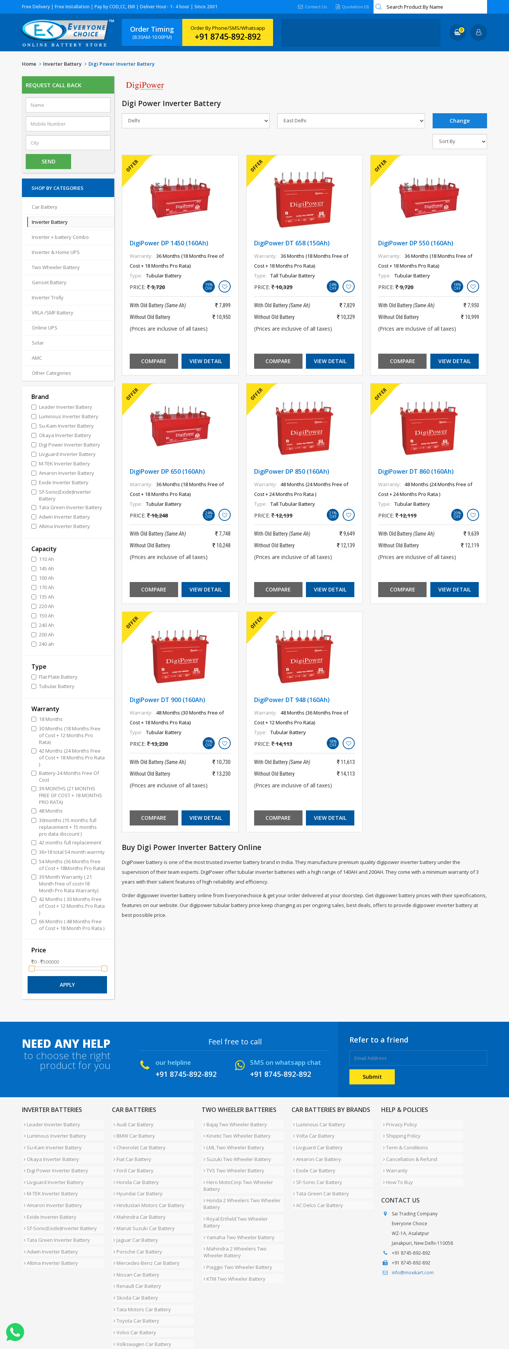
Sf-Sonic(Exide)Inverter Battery (58, 1204)
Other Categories (51, 373)
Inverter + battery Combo (60, 237)
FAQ (184, 1320)
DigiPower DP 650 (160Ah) (167, 471)
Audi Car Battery (132, 1123)
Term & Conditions (403, 1141)
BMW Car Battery (133, 1132)
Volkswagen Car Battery (141, 1295)
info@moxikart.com (413, 1257)
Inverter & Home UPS (56, 252)
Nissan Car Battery (135, 1240)
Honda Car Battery (134, 1168)
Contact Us (310, 6)
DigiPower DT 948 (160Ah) (292, 700)
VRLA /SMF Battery (52, 312)
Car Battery (44, 206)
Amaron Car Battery (316, 1150)
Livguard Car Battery (316, 1141)
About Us (55, 1320)
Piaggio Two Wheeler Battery (236, 1233)
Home (29, 63)
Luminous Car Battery (318, 1123)
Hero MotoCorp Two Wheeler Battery (236, 1171)
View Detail (205, 361)
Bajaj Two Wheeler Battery (233, 1123)
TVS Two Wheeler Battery (232, 1159)
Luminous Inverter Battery (53, 1132)
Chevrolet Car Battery (138, 1141)
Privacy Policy (398, 1123)
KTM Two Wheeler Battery (233, 1243)
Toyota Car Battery (135, 1277)
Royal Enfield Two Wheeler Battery (243, 1200)
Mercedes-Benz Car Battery (145, 1231)
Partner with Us (92, 1320)
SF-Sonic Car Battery (316, 1168)
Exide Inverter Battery (48, 1195)
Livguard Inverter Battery (52, 1168)
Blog (203, 1320)
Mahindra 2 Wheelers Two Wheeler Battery (233, 1221)
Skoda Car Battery (134, 1258)
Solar (38, 342)
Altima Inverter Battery (49, 1231)
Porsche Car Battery (136, 1222)
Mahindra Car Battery (138, 1195)
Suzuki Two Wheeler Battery (235, 1150)
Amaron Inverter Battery (51, 1186)
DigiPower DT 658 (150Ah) (292, 243)
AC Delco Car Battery (316, 1186)
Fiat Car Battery (131, 1150)
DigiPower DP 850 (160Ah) (291, 471)
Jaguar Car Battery (134, 1213)
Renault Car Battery (136, 1249)
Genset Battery (49, 282)
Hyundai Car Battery (136, 1177)
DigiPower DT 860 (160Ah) (416, 471)
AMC (37, 357)
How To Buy (396, 1168)
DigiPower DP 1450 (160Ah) (169, 243)
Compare (153, 361)
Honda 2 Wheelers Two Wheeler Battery (240, 1187)
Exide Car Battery (313, 1159)
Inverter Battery (62, 63)
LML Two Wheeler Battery (232, 1141)
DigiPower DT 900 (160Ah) (167, 700)
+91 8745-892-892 (228, 36)
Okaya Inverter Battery (49, 1150)
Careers (128, 1320)
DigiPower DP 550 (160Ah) (415, 243)
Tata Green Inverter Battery (55, 1213)
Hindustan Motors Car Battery (147, 1186)
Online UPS (44, 327)
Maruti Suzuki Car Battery (142, 1204)
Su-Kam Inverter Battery (51, 1141)
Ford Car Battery (132, 1159)
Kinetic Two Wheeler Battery (235, 1132)
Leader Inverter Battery (50, 1123)
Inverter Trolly (48, 297)
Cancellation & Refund (408, 1150)
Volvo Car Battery (133, 1286)
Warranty (393, 1159)
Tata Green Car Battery (320, 1177)
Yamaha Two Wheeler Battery (237, 1209)
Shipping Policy (400, 1132)
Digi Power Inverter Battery (54, 1159)
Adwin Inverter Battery (49, 1222)
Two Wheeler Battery (56, 267)
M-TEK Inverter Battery (49, 1177)
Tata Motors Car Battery (140, 1267)
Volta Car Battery (312, 1132)
